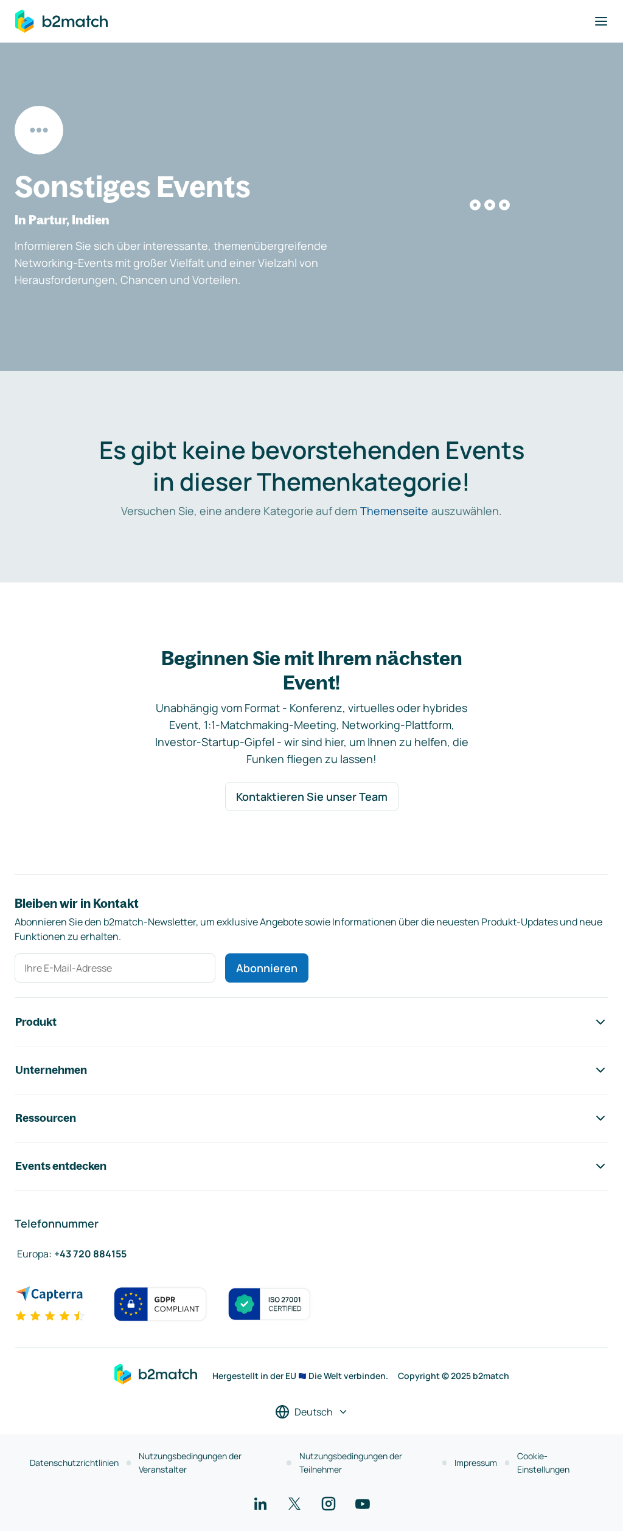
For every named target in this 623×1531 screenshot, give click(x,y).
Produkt (311, 1022)
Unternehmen (311, 1070)
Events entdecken (311, 1166)
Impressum (475, 1462)
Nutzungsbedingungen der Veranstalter (190, 1462)
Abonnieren (267, 968)
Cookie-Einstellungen (543, 1462)
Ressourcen (311, 1118)
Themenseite (394, 510)
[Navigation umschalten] (601, 21)
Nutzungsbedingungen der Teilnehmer (350, 1462)
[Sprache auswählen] (311, 1412)
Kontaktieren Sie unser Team (312, 796)
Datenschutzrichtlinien (74, 1462)
